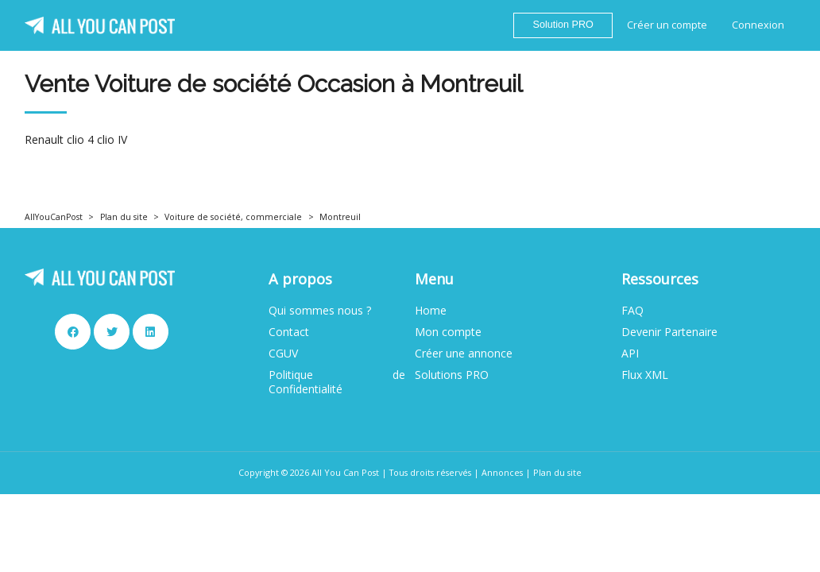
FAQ (632, 310)
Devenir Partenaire (669, 332)
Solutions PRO (452, 375)
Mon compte (448, 332)
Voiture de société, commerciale (233, 216)
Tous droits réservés (430, 472)
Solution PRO (563, 24)
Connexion (758, 25)
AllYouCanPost (54, 216)
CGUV (283, 353)
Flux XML (644, 375)
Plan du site (124, 216)
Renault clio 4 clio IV (76, 140)
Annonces (502, 472)
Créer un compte (667, 25)
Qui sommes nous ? (320, 310)
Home (431, 310)
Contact (289, 332)
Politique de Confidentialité (337, 382)
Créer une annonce (463, 353)
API (630, 353)
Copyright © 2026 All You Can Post (308, 472)
